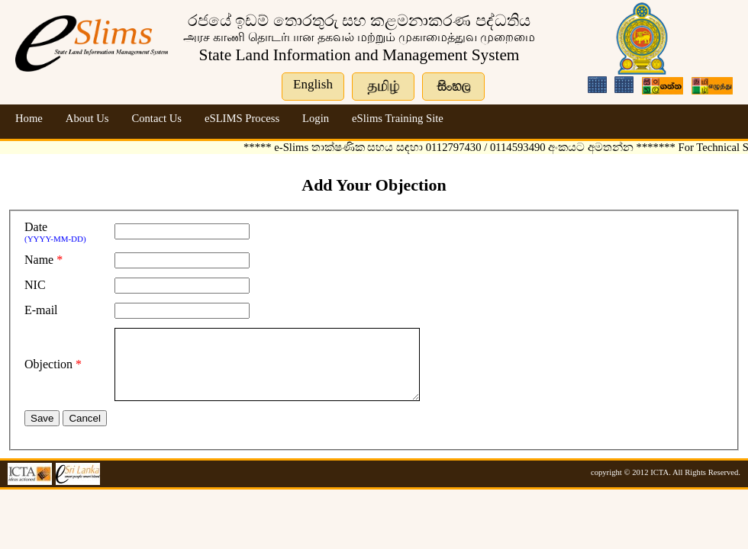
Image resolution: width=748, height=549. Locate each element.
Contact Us (156, 118)
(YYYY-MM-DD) (55, 238)
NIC (35, 284)
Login (315, 118)
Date (35, 226)
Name (38, 259)
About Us (87, 118)
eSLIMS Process (242, 118)
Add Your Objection (373, 184)
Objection (48, 370)
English (313, 84)
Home (29, 118)
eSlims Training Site (397, 118)
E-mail (41, 309)
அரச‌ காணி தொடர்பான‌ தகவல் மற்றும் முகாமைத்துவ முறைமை (359, 36)
